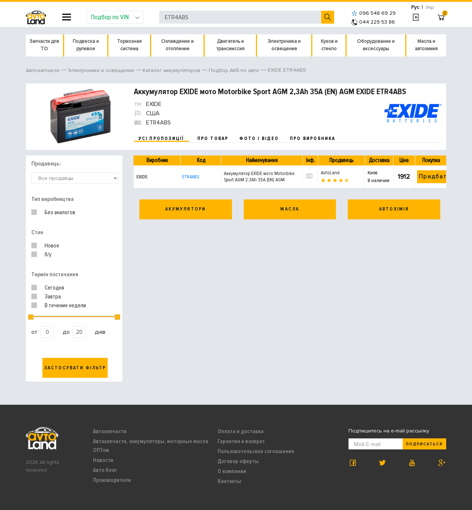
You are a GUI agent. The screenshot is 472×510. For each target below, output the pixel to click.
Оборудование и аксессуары (376, 45)
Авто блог (105, 470)
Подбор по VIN (115, 17)
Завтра (53, 296)
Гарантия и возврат (241, 441)
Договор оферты (238, 461)
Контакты (229, 481)
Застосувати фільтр (75, 368)
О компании (232, 471)
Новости (103, 460)
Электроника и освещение (284, 45)
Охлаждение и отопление (177, 45)
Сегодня (54, 287)
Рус (415, 7)
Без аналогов (60, 212)
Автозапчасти (109, 431)
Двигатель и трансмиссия (230, 45)
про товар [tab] (213, 138)
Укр (430, 7)
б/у (48, 254)
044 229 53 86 (373, 22)
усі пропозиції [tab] (161, 138)
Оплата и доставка (241, 431)
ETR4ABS (190, 177)
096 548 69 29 (373, 13)
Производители (112, 480)
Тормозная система (129, 45)
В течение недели (65, 305)
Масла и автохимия (426, 45)
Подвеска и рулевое (86, 45)
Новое (52, 245)
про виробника (313, 138)
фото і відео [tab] (259, 138)
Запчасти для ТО (44, 45)
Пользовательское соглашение (256, 451)
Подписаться (424, 444)
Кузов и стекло (329, 45)
